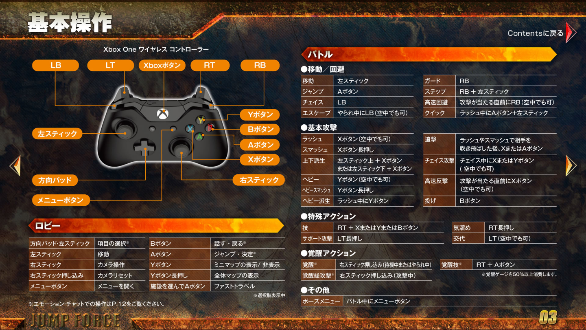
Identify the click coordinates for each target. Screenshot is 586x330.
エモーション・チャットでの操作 (97, 303)
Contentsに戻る (543, 32)
